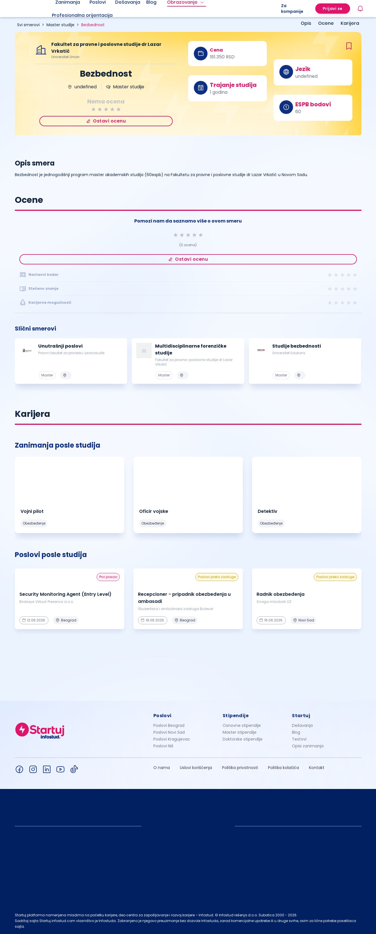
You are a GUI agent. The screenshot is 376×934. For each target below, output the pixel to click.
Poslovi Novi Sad (169, 732)
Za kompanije (292, 8)
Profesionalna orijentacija (82, 15)
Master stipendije (240, 732)
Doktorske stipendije (243, 739)
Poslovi (162, 715)
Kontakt (316, 767)
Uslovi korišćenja (196, 767)
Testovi (299, 739)
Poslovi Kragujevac (171, 739)
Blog (296, 732)
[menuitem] (89, 15)
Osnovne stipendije (242, 725)
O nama (161, 767)
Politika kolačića (283, 767)
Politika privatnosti (240, 767)
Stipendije (236, 715)
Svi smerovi (28, 25)
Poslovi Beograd (168, 725)
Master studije (60, 25)
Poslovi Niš (163, 746)
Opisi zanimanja (308, 746)
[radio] (93, 109)
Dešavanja (302, 725)
